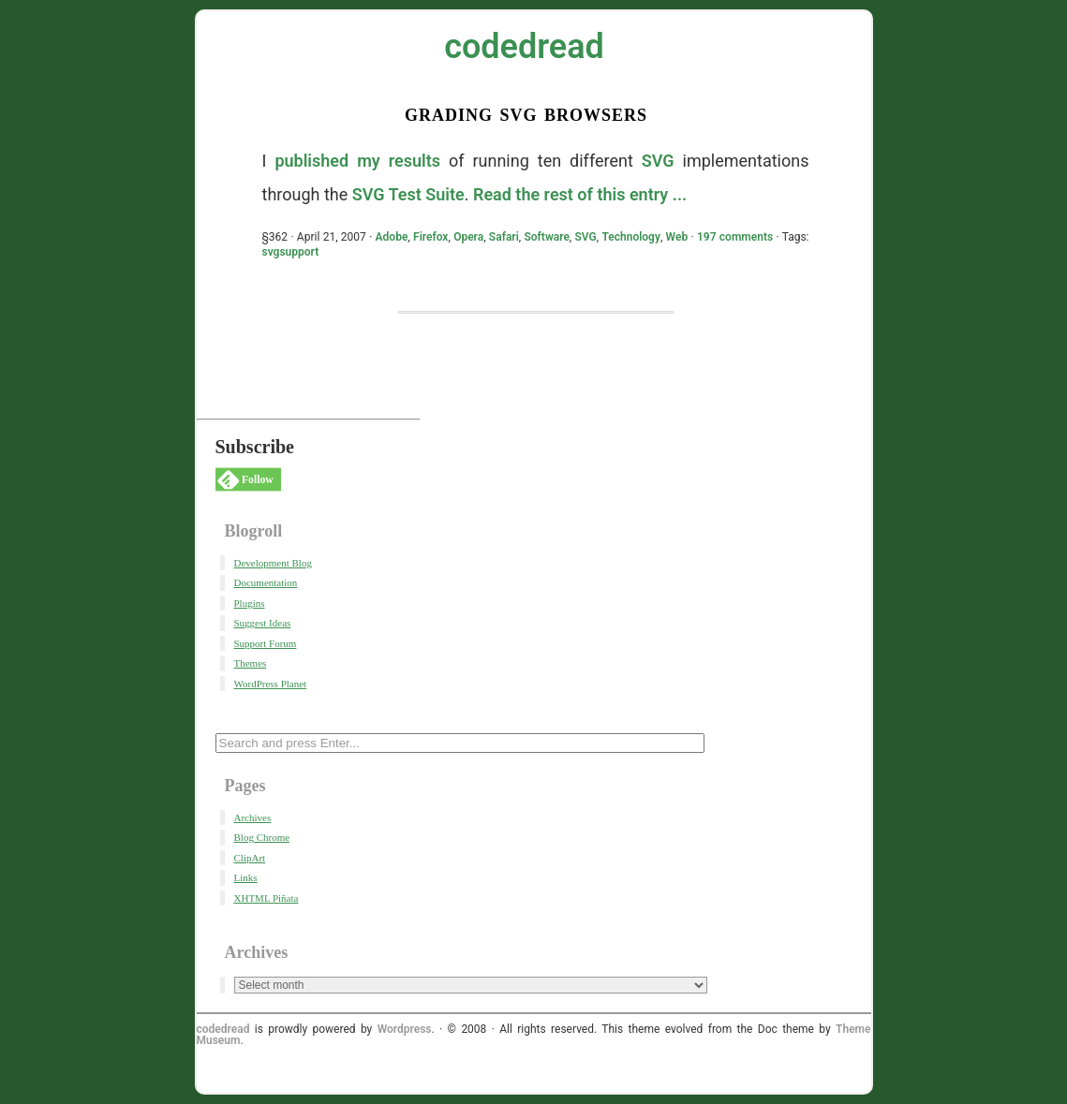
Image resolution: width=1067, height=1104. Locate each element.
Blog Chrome (262, 837)
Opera (468, 236)
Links (246, 877)
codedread (524, 46)
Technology (630, 236)
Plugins (249, 603)
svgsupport (290, 251)
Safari (504, 236)
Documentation (266, 582)
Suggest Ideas (262, 622)
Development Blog (273, 562)
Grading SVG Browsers (526, 112)
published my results (357, 160)
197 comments (735, 236)
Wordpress (405, 1029)
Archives (253, 817)
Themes (250, 663)
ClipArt (250, 857)
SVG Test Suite (408, 194)
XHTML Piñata (266, 898)
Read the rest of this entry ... (580, 194)
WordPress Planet (270, 683)
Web (677, 236)
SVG (658, 160)
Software (546, 236)
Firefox (430, 236)
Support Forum (265, 643)
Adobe (392, 236)
